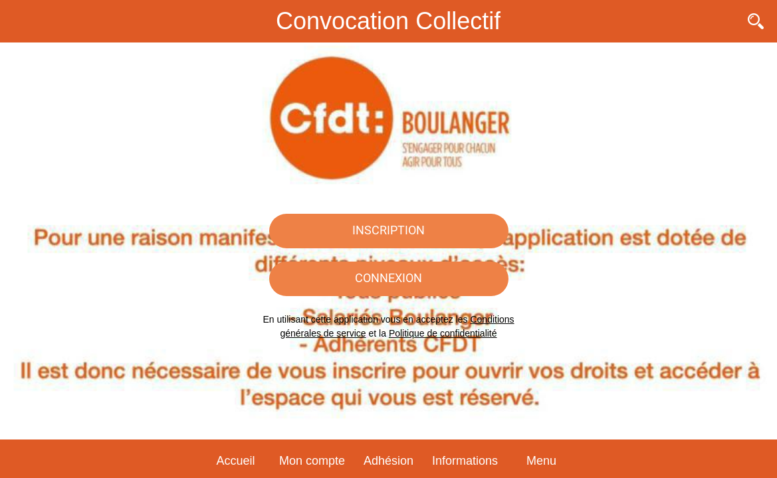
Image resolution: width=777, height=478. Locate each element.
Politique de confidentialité (443, 333)
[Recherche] (756, 21)
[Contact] (721, 21)
